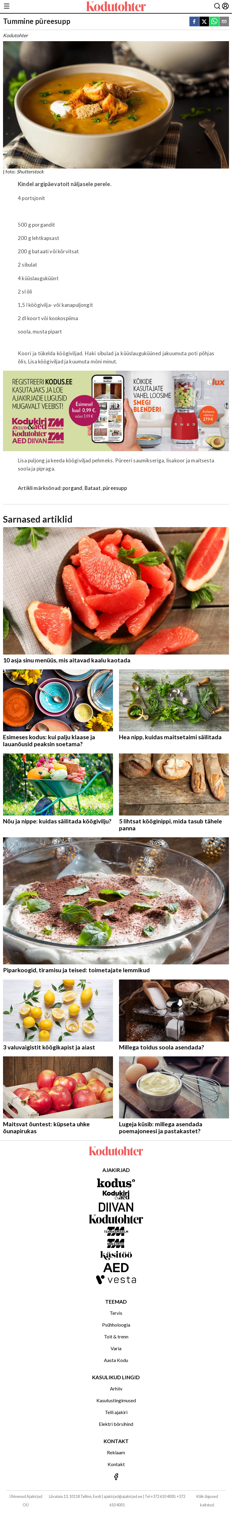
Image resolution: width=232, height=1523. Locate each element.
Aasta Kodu (116, 1360)
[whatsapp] (214, 22)
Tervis (116, 1313)
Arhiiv (116, 1388)
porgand (72, 488)
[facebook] (194, 22)
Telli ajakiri (116, 1412)
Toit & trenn (116, 1336)
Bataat (93, 488)
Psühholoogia (116, 1325)
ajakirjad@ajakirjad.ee (123, 1496)
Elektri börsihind (116, 1424)
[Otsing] (217, 6)
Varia (116, 1348)
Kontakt (116, 1464)
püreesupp (115, 488)
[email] (224, 22)
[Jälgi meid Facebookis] (116, 1477)
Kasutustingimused (116, 1400)
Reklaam (116, 1452)
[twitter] (204, 22)
